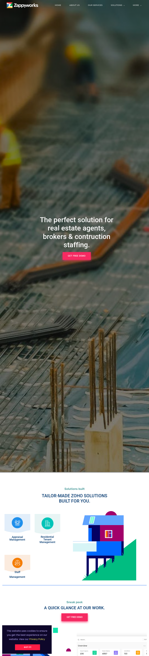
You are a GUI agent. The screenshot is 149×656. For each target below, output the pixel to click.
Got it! (27, 647)
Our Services (97, 5)
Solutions (119, 5)
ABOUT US (76, 5)
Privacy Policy (37, 639)
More (138, 5)
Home (59, 5)
